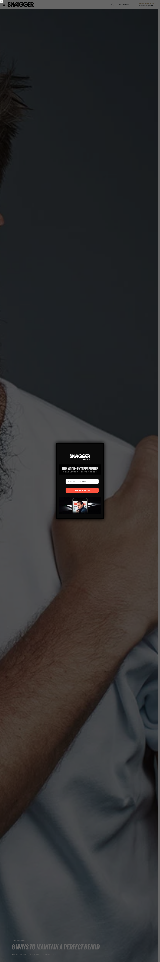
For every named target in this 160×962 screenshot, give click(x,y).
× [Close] (1, 1)
